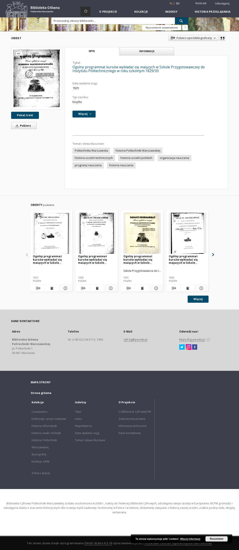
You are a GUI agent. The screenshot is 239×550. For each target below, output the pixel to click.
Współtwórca (83, 426)
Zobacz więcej (41, 473)
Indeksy (171, 12)
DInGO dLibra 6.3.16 (98, 543)
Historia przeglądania (212, 12)
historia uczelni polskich (136, 158)
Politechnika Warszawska (91, 150)
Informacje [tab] (147, 51)
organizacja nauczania (174, 158)
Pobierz (22, 125)
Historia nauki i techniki (46, 433)
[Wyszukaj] (181, 20)
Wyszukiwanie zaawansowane (162, 27)
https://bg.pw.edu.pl (192, 339)
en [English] (178, 3)
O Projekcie (108, 12)
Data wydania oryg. (87, 433)
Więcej (198, 299)
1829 (75, 88)
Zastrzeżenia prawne (131, 419)
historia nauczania (121, 165)
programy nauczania (88, 165)
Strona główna (41, 393)
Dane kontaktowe (129, 433)
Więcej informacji (190, 539)
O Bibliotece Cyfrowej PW (134, 412)
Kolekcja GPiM (41, 461)
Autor (78, 419)
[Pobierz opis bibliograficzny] (37, 288)
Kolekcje (141, 12)
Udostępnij (222, 3)
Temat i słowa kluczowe (90, 440)
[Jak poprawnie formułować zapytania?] (185, 27)
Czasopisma (39, 412)
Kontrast (201, 3)
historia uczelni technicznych (94, 158)
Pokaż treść (25, 115)
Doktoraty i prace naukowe (49, 419)
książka (77, 102)
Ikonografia (39, 454)
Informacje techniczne (132, 426)
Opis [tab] (92, 51)
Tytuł (78, 412)
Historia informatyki (44, 426)
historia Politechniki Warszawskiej (138, 150)
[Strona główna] (85, 11)
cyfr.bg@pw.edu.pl (136, 339)
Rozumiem (216, 538)
